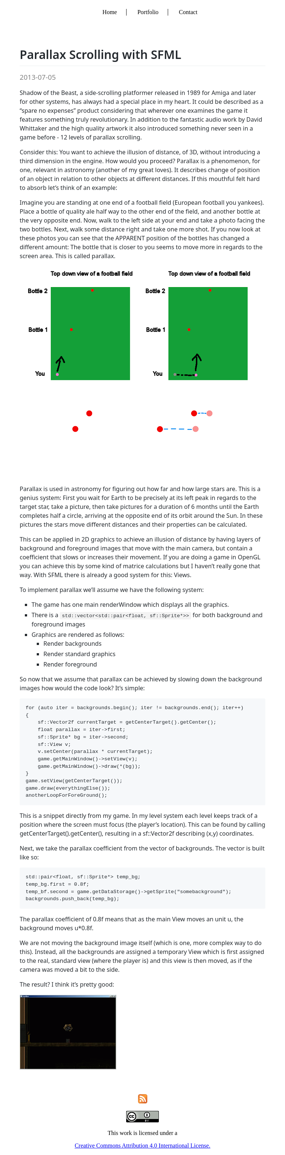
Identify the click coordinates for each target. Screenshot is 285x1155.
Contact (188, 12)
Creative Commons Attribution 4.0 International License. (142, 1145)
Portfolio (147, 12)
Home (109, 12)
